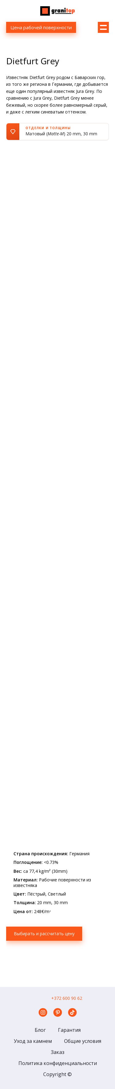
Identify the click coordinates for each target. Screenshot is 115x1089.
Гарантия (69, 1030)
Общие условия (82, 1041)
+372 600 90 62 (66, 998)
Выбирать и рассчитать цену (44, 933)
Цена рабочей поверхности (41, 27)
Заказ (57, 1052)
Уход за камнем (33, 1041)
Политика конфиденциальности (57, 1063)
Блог (40, 1030)
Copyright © (57, 1074)
